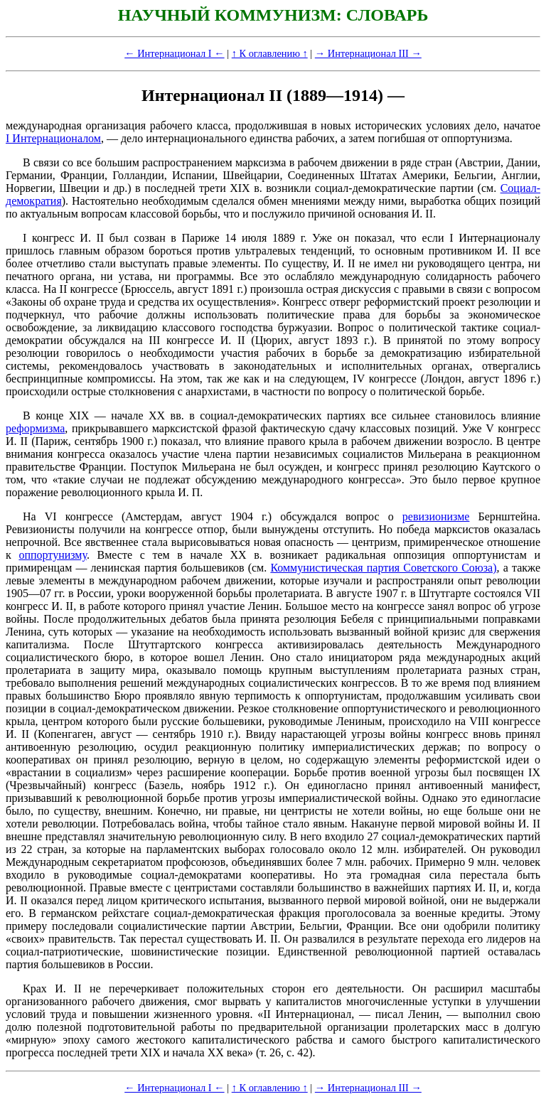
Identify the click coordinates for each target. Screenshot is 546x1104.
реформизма (35, 428)
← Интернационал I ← (174, 53)
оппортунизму (52, 555)
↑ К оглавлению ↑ (270, 53)
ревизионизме (436, 516)
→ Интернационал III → (368, 53)
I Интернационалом (53, 138)
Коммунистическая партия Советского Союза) (383, 568)
